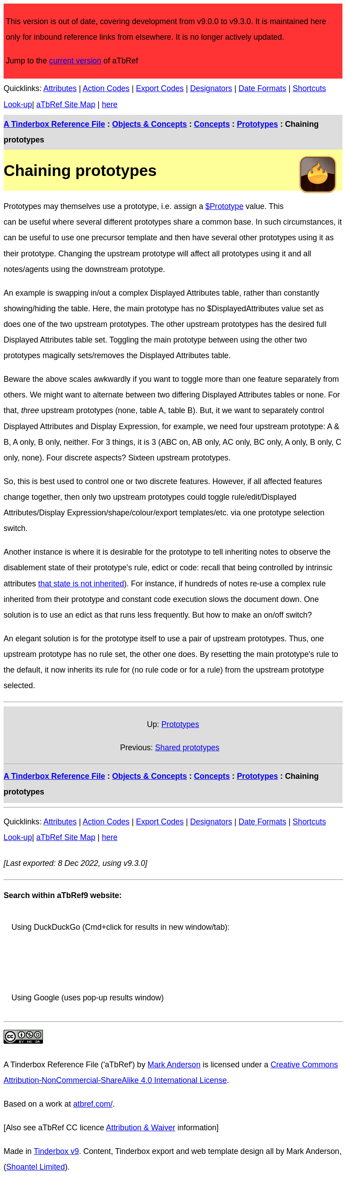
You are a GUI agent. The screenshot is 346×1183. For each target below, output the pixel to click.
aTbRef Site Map (65, 104)
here (109, 104)
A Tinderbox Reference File (54, 124)
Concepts (212, 124)
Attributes (60, 88)
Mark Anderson (174, 1064)
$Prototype (224, 206)
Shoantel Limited (35, 1166)
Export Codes (160, 88)
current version (75, 60)
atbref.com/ (93, 1103)
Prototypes (257, 124)
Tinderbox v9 (56, 1151)
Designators (211, 88)
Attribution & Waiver (140, 1127)
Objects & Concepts (149, 124)
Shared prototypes (187, 747)
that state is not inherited (81, 583)
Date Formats (262, 88)
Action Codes (106, 88)
